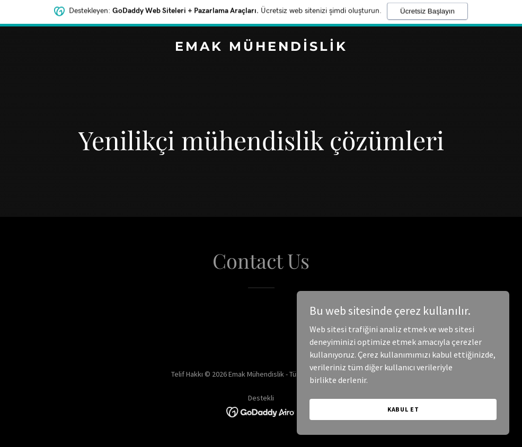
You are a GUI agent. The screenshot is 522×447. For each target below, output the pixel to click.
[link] (261, 47)
